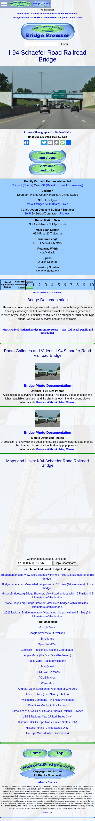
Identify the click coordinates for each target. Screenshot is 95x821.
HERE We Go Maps (47, 672)
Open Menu (4, 4)
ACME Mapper (48, 677)
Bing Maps (47, 638)
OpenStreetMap (47, 644)
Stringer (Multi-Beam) (47, 204)
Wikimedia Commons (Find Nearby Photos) (47, 699)
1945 (28, 213)
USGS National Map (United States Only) (48, 716)
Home (35, 753)
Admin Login (47, 812)
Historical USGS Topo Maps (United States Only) (47, 722)
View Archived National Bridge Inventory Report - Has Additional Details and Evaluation (47, 331)
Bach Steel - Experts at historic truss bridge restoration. (47, 13)
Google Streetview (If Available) (48, 633)
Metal (30, 204)
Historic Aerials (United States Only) (47, 727)
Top (59, 753)
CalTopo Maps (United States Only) (47, 733)
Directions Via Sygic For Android (47, 705)
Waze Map (47, 683)
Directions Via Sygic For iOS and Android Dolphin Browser (47, 711)
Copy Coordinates (65, 563)
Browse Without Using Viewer (55, 402)
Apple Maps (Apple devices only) (47, 660)
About (41, 782)
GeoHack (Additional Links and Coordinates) (47, 649)
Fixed (65, 204)
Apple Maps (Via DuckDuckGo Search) (47, 655)
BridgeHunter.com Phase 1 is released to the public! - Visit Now (47, 17)
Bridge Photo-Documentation (47, 385)
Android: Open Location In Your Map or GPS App (47, 688)
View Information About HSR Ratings (47, 292)
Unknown (64, 213)
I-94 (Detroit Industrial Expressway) (62, 185)
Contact (52, 782)
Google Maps (47, 627)
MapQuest (47, 666)
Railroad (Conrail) (22, 185)
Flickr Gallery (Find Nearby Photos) (47, 694)
